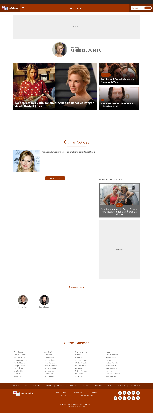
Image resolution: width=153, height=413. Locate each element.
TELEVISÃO (36, 386)
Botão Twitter (129, 393)
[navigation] (23, 8)
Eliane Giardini (80, 357)
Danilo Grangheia (50, 368)
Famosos (75, 8)
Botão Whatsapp (120, 393)
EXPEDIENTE (78, 393)
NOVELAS (49, 386)
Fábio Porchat (111, 376)
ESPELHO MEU (135, 386)
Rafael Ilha (48, 355)
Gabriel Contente (20, 355)
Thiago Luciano (19, 366)
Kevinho (109, 371)
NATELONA (121, 386)
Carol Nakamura (112, 355)
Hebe (108, 352)
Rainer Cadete (80, 366)
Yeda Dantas (18, 352)
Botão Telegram (115, 398)
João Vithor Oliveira (113, 374)
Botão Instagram (133, 393)
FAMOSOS (60, 386)
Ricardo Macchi (111, 368)
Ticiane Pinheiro (81, 371)
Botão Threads (138, 398)
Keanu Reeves (44, 307)
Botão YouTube (138, 393)
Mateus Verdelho (112, 363)
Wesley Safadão (81, 363)
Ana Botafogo (49, 352)
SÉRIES (110, 386)
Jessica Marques (20, 357)
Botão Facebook (124, 393)
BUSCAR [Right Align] (148, 8)
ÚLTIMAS (16, 386)
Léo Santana (49, 376)
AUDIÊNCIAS (73, 386)
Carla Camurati (111, 360)
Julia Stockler (18, 371)
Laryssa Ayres (49, 371)
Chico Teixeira (49, 363)
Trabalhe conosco (86, 396)
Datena (78, 355)
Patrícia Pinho (19, 376)
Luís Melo (17, 374)
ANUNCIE (94, 393)
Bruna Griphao (49, 360)
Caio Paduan (80, 374)
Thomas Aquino (81, 352)
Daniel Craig (22, 307)
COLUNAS (86, 386)
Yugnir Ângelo (19, 368)
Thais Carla (79, 376)
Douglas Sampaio (50, 366)
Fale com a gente (66, 396)
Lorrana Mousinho (20, 360)
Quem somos (61, 393)
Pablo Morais (49, 357)
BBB (26, 386)
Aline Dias (78, 368)
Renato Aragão (111, 357)
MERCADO (98, 386)
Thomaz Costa (80, 360)
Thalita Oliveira (19, 363)
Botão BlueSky (133, 398)
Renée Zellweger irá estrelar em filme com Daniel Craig (68, 152)
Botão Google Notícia (120, 398)
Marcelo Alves (111, 366)
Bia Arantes (48, 374)
